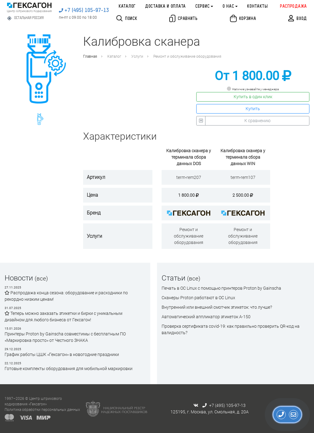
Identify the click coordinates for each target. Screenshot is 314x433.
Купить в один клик (253, 96)
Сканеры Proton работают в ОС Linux (198, 297)
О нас (228, 6)
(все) (41, 278)
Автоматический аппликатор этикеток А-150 (206, 316)
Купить (253, 108)
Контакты (257, 6)
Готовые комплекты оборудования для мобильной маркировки (68, 368)
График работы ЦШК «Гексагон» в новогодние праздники (62, 354)
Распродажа (293, 6)
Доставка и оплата (165, 6)
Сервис (202, 6)
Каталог (127, 6)
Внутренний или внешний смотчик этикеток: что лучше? (217, 307)
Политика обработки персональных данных (42, 410)
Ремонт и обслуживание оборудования (187, 56)
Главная (90, 56)
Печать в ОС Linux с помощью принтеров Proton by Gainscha (221, 288)
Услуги (137, 56)
